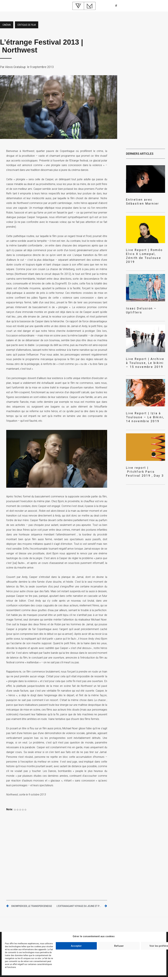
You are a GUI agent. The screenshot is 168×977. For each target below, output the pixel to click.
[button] (116, 5)
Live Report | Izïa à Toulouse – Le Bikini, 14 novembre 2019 (145, 417)
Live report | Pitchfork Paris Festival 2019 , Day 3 (145, 471)
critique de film (26, 25)
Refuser (119, 945)
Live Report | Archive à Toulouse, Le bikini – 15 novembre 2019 (145, 363)
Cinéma (6, 25)
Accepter (76, 945)
